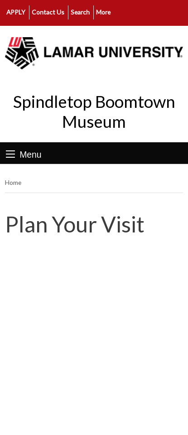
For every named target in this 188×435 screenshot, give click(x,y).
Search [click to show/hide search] (80, 12)
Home (13, 182)
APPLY (15, 12)
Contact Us (48, 12)
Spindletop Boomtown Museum (94, 111)
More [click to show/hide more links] (103, 12)
